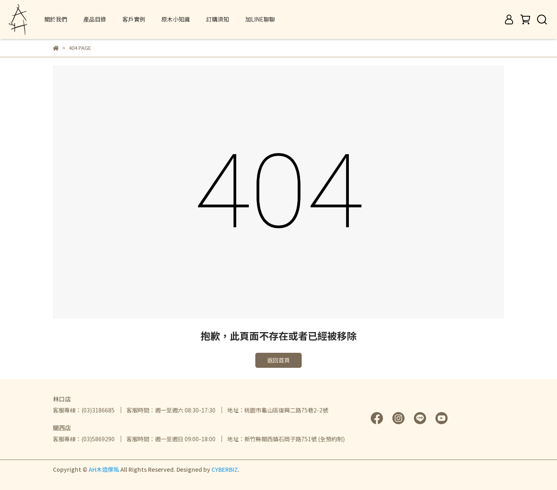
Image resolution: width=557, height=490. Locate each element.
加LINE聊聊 (260, 19)
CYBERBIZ (224, 469)
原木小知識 (175, 19)
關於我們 (55, 19)
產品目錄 (94, 19)
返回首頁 (278, 360)
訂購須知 (217, 19)
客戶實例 (133, 19)
